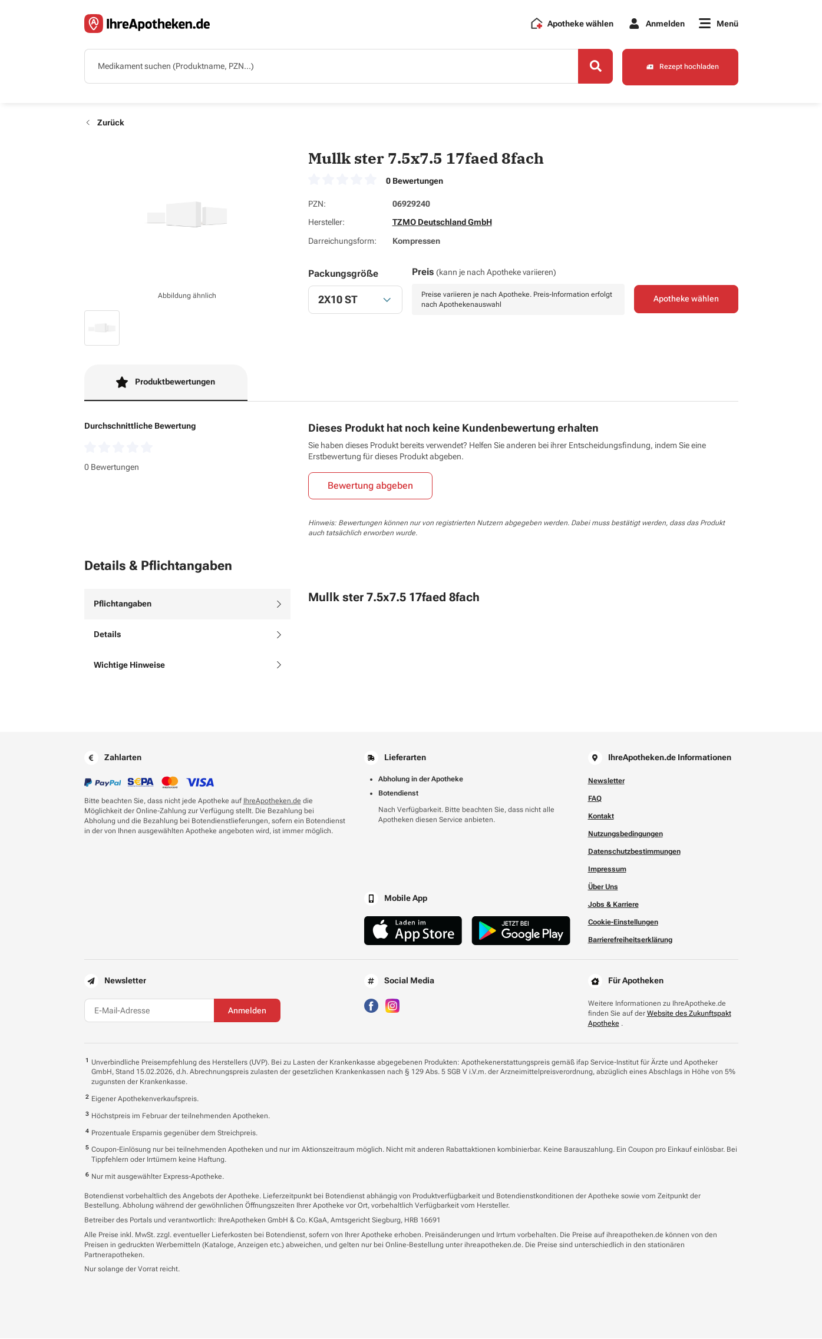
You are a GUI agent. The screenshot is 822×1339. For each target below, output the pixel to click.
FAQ (595, 799)
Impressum (607, 870)
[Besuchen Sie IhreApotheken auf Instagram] (392, 1005)
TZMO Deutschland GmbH (442, 222)
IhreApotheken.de (272, 801)
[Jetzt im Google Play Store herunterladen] (520, 931)
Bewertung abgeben (370, 486)
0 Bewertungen (414, 180)
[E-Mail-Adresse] (149, 1011)
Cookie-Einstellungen (623, 923)
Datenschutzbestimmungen (634, 852)
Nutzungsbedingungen (625, 834)
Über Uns (603, 887)
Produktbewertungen (165, 382)
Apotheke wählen (686, 299)
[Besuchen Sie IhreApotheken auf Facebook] (371, 1005)
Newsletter (606, 781)
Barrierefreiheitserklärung (630, 940)
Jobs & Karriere (613, 905)
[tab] (187, 604)
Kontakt (601, 817)
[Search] (594, 66)
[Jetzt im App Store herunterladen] (413, 931)
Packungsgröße (343, 274)
